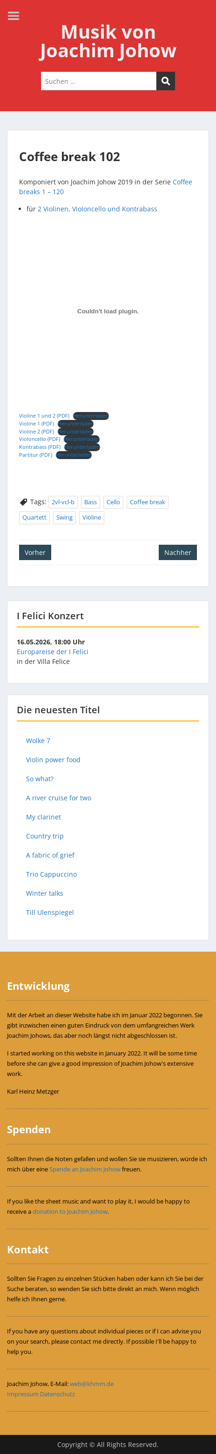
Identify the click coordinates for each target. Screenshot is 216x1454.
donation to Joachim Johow (70, 1211)
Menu (17, 15)
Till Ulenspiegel (50, 912)
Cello (113, 502)
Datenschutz (57, 1394)
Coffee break (147, 502)
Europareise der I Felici (52, 651)
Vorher (35, 552)
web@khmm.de (92, 1384)
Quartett (34, 517)
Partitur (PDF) (35, 454)
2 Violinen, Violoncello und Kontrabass (97, 208)
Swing (64, 517)
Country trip (45, 836)
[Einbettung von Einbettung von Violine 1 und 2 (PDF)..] (108, 311)
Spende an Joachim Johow (85, 1169)
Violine (91, 517)
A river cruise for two (58, 797)
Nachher (177, 552)
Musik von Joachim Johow (108, 41)
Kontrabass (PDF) (40, 446)
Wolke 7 (38, 740)
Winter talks (44, 893)
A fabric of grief (50, 855)
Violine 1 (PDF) (36, 423)
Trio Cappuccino (51, 874)
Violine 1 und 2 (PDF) (44, 415)
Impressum (23, 1394)
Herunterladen (91, 415)
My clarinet (43, 816)
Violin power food (53, 759)
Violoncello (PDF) (39, 438)
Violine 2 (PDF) (36, 431)
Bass (90, 502)
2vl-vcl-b (63, 502)
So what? (40, 778)
